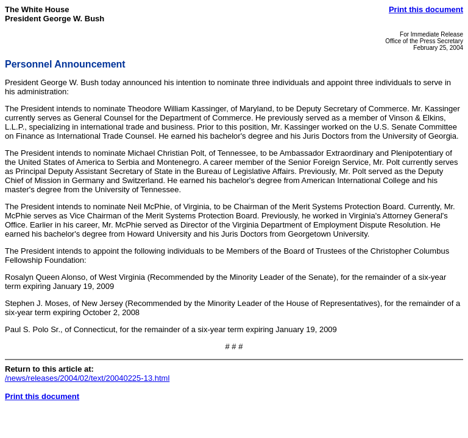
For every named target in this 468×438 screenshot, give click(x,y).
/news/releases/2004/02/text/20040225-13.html (87, 378)
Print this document (426, 9)
